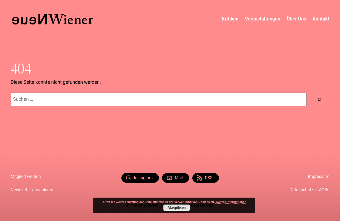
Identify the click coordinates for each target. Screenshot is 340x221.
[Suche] (319, 99)
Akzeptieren (177, 208)
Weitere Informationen (230, 201)
